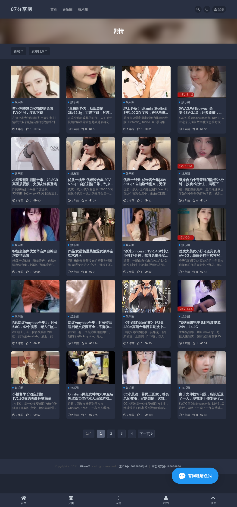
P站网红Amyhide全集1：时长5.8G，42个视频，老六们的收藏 (34, 338)
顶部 (213, 500)
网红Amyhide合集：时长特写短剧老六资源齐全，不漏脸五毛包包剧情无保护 (89, 338)
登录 (219, 9)
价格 (17, 51)
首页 (23, 500)
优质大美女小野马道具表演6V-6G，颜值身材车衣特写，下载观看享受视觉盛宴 (200, 263)
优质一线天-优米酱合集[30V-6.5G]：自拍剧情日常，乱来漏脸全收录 (87, 187)
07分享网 (21, 9)
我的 (166, 500)
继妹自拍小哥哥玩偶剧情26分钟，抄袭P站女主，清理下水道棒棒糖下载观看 (201, 187)
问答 (118, 500)
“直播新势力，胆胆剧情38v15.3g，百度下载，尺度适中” (89, 112)
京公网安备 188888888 (166, 485)
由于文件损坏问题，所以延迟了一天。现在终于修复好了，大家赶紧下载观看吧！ (200, 414)
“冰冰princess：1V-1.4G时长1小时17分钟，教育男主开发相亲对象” (146, 263)
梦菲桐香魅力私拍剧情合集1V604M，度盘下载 (33, 110)
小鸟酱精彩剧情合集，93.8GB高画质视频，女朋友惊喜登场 (34, 187)
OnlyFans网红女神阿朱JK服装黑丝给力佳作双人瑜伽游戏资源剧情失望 (89, 414)
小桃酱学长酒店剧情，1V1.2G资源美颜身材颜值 (32, 412)
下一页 (146, 453)
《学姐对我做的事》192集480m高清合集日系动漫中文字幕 (145, 338)
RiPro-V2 (84, 485)
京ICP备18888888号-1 (133, 485)
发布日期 (37, 51)
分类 (71, 500)
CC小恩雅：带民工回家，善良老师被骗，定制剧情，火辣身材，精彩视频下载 (145, 414)
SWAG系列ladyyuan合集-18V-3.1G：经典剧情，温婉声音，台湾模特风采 (201, 112)
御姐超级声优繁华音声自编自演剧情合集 (33, 261)
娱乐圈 (18, 102)
